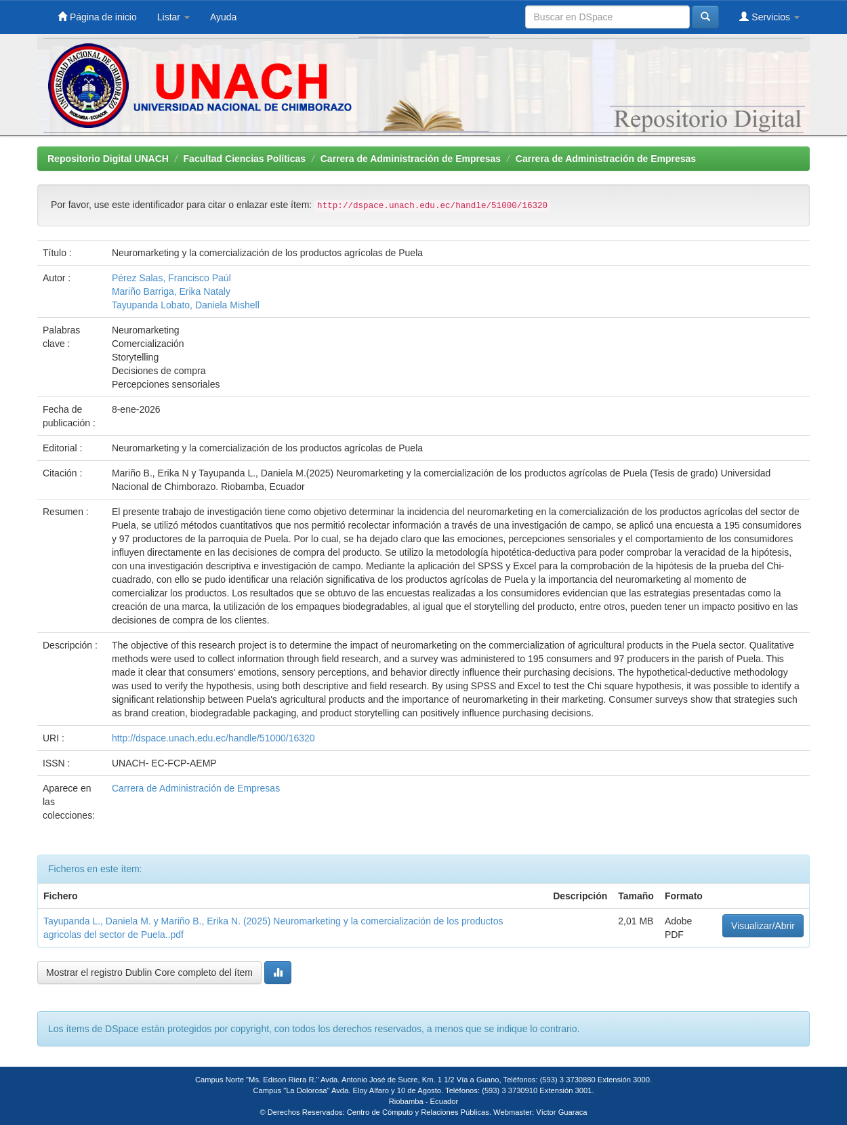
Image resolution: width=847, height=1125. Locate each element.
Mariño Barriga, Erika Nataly (171, 291)
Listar (173, 17)
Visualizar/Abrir (763, 925)
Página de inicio (97, 16)
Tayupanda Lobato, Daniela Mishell (186, 305)
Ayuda (223, 17)
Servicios (769, 16)
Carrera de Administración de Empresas (411, 158)
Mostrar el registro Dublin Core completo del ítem (149, 972)
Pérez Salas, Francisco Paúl (171, 277)
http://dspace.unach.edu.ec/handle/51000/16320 (213, 738)
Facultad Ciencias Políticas (245, 158)
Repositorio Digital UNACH (108, 158)
